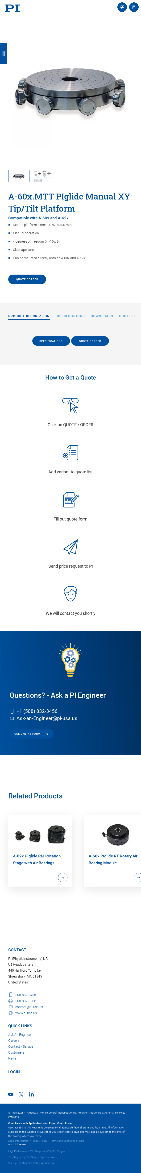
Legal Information (18, 1140)
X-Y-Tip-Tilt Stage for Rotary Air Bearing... (32, 1163)
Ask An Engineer (20, 1035)
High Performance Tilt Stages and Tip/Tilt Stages (36, 1151)
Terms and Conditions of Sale (67, 1140)
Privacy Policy (39, 1140)
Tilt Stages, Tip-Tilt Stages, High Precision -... (34, 1157)
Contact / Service (20, 1046)
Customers (16, 1052)
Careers (14, 1040)
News (12, 1058)
